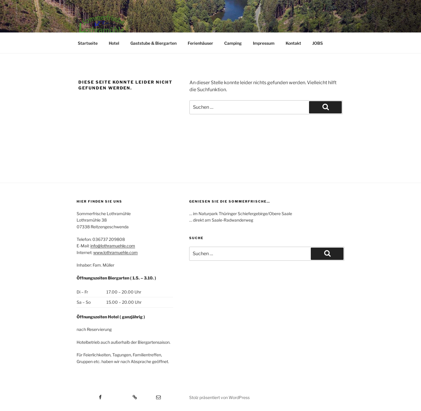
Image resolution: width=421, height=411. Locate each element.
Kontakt (293, 43)
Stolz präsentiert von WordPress (219, 397)
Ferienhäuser (200, 43)
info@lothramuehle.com (112, 245)
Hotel (114, 43)
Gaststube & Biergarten (153, 43)
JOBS (317, 43)
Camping (233, 43)
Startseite (88, 43)
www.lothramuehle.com (115, 252)
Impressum (264, 43)
